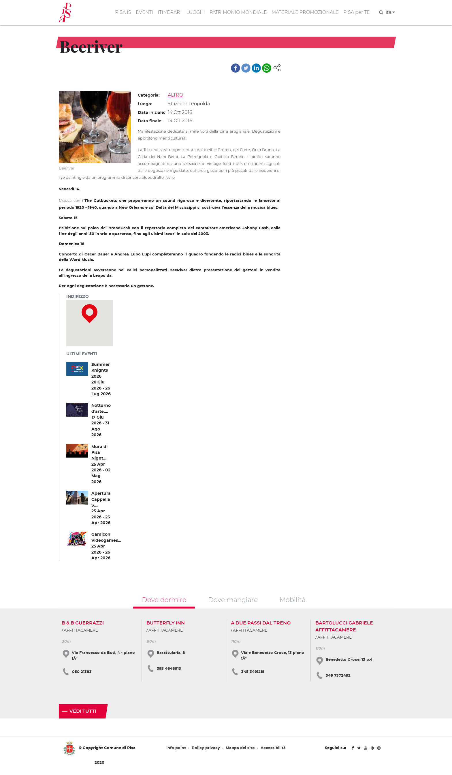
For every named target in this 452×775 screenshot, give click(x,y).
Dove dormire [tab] (164, 600)
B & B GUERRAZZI (83, 623)
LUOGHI (195, 12)
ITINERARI (170, 12)
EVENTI (144, 12)
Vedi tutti (82, 711)
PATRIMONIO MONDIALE (238, 12)
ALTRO (175, 95)
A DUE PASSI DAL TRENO (261, 623)
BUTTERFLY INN (165, 623)
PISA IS (123, 12)
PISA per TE (356, 12)
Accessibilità (273, 748)
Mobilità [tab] (293, 600)
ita (390, 12)
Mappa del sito (240, 748)
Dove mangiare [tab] (233, 600)
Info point (176, 748)
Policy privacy (206, 748)
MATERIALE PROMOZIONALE (305, 12)
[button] (277, 67)
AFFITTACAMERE (81, 631)
